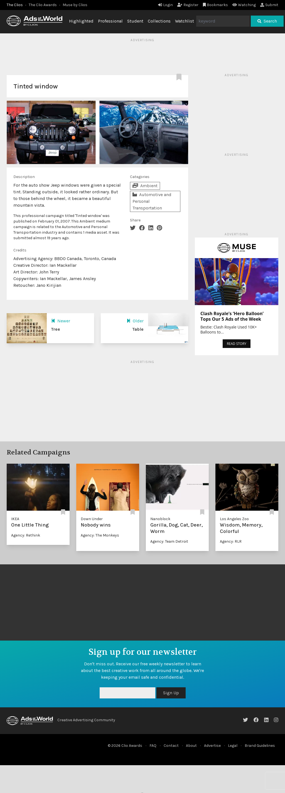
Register (187, 5)
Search (267, 21)
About (191, 745)
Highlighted (81, 21)
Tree (55, 329)
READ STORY (236, 343)
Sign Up (171, 692)
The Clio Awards (43, 5)
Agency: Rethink (25, 535)
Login (165, 5)
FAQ (152, 745)
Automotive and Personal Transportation (151, 201)
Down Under (92, 519)
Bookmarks (215, 5)
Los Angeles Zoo (234, 519)
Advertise (212, 745)
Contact (171, 745)
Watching (244, 5)
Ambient (145, 185)
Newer (60, 320)
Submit (269, 5)
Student (135, 21)
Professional (110, 21)
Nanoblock (160, 519)
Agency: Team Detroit (169, 541)
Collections (159, 21)
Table (138, 329)
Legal (232, 745)
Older (135, 320)
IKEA (15, 519)
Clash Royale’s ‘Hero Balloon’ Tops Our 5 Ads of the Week (232, 316)
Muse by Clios (75, 5)
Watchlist (184, 21)
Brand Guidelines (260, 745)
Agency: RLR (231, 541)
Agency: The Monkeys (100, 535)
